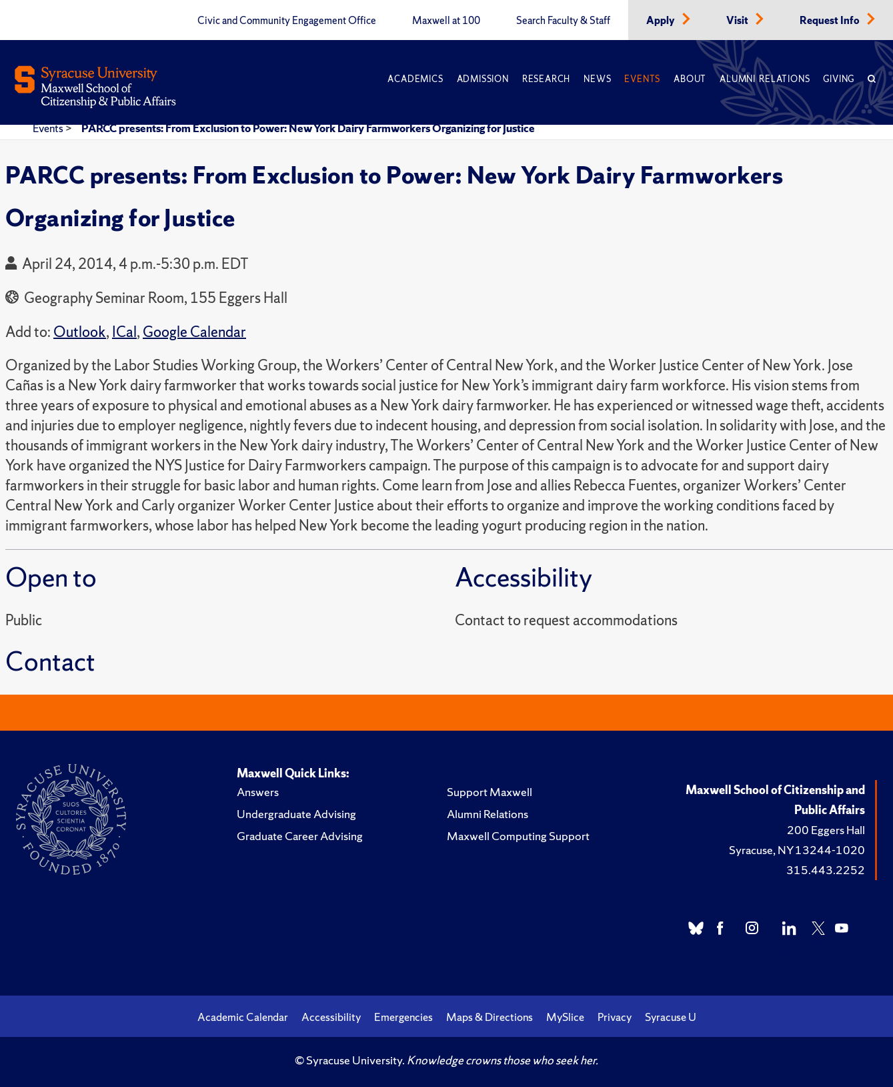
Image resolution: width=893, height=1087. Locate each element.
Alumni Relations (765, 79)
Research (546, 79)
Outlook (79, 332)
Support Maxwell (489, 791)
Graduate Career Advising (300, 835)
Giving (838, 79)
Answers (258, 791)
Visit (738, 20)
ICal (124, 332)
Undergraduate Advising (296, 813)
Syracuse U (670, 1017)
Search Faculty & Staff (563, 20)
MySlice (565, 1017)
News (597, 79)
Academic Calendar (242, 1017)
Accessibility (331, 1017)
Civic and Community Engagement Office (286, 20)
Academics (415, 79)
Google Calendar (194, 332)
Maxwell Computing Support (518, 835)
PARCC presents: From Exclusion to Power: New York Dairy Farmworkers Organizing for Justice (308, 128)
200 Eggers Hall (826, 829)
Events (642, 79)
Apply (661, 20)
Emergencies (403, 1017)
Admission (483, 79)
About (690, 79)
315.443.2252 (825, 869)
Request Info (831, 20)
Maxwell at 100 (446, 20)
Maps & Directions (489, 1017)
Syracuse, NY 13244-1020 (797, 849)
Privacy (615, 1017)
